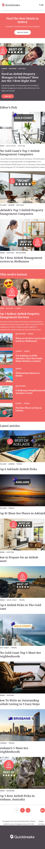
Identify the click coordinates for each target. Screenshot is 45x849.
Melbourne (21, 253)
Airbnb (4, 68)
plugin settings (41, 822)
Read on (8, 96)
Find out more (22, 32)
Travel (31, 334)
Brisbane (12, 68)
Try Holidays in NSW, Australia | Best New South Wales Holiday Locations (28, 358)
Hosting (22, 68)
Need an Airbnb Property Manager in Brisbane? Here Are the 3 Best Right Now (20, 77)
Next (43, 810)
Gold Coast (11, 146)
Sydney (18, 308)
